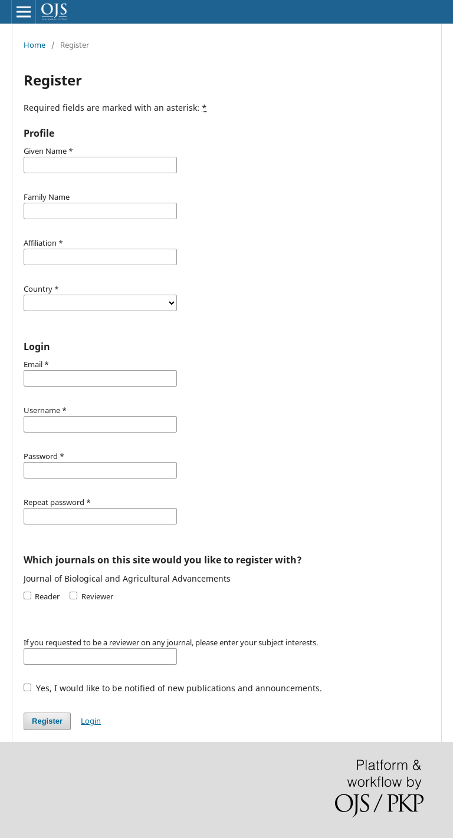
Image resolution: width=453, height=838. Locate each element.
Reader (42, 596)
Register (47, 721)
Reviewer (91, 596)
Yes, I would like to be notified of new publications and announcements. (173, 688)
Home (34, 44)
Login (91, 720)
